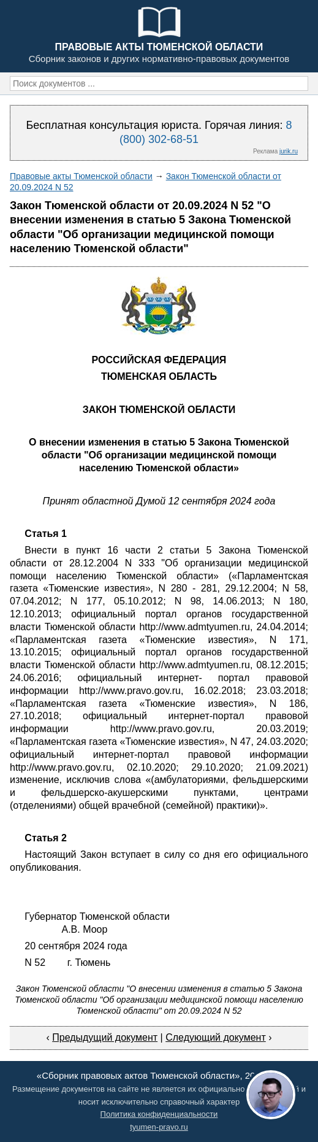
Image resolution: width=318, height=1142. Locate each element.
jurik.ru (288, 151)
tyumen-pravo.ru (159, 1127)
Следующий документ (215, 1037)
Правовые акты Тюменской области (81, 176)
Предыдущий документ (104, 1037)
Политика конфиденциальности (159, 1114)
